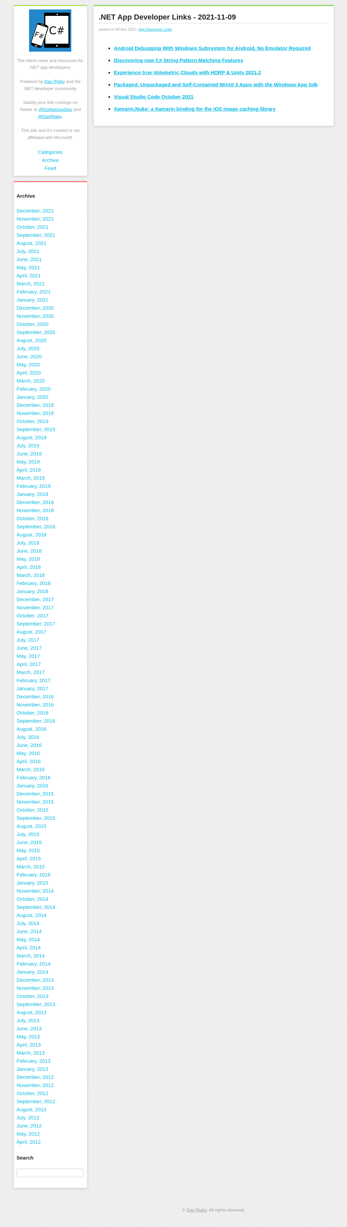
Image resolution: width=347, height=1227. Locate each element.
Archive (50, 160)
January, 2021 (32, 300)
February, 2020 (34, 389)
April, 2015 (29, 858)
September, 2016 (36, 721)
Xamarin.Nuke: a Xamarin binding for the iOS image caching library (194, 109)
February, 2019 (34, 486)
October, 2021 (32, 227)
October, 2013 (32, 996)
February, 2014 (34, 964)
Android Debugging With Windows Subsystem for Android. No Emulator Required (212, 48)
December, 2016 (35, 696)
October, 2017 (32, 615)
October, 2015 (32, 810)
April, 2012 (29, 1142)
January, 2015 (32, 883)
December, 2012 (35, 1077)
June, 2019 (29, 453)
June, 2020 (29, 356)
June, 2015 (29, 842)
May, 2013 (28, 1036)
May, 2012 (28, 1134)
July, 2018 (28, 543)
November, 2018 (35, 510)
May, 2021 (28, 267)
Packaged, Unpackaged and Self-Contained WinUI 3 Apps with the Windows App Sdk (216, 84)
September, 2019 (36, 429)
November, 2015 (35, 802)
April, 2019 (29, 470)
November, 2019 (35, 413)
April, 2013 (29, 1045)
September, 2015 (36, 818)
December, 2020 (35, 308)
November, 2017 (35, 607)
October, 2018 (32, 518)
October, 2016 (32, 713)
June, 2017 (29, 648)
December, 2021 (35, 211)
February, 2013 (34, 1061)
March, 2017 (31, 672)
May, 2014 (28, 939)
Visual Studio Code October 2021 (154, 97)
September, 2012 (36, 1101)
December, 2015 (35, 794)
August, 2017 (31, 632)
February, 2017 (34, 680)
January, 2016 (32, 785)
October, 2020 (32, 324)
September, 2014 (36, 907)
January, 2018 (32, 591)
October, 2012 (32, 1093)
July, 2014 (28, 923)
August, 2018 (31, 534)
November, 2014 (35, 891)
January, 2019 (32, 494)
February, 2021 (34, 292)
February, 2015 (34, 874)
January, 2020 (32, 397)
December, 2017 (35, 599)
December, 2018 (35, 502)
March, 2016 (31, 769)
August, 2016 (31, 729)
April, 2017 (29, 664)
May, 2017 (28, 656)
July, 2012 (28, 1117)
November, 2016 (35, 704)
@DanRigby (49, 116)
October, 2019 (32, 421)
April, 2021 (29, 275)
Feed (50, 168)
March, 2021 (31, 283)
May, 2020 (28, 364)
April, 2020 (29, 372)
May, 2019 (28, 462)
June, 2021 (29, 259)
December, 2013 (35, 980)
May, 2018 (28, 559)
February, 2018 (34, 583)
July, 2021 (28, 251)
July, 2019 (28, 445)
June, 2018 (29, 551)
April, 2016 (29, 761)
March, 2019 (31, 478)
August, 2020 (31, 340)
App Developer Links (155, 29)
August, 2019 (31, 437)
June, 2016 (29, 745)
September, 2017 (36, 623)
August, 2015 (31, 826)
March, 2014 (31, 955)
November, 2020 (35, 316)
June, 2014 (29, 931)
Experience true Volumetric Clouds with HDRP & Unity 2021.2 (187, 72)
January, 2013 (32, 1069)
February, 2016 (34, 777)
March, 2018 (31, 575)
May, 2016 (28, 753)
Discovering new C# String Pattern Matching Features (178, 60)
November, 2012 (35, 1085)
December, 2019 (35, 405)
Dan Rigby (54, 81)
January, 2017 (32, 688)
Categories (50, 152)
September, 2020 (36, 332)
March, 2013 (31, 1053)
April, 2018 (29, 567)
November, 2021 (35, 219)
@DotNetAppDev (55, 109)
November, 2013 (35, 988)
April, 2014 (29, 947)
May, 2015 (28, 850)
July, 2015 (28, 834)
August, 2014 (31, 915)
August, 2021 (31, 243)
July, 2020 (28, 348)
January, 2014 (32, 972)
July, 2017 (28, 640)
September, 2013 (36, 1004)
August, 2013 (31, 1012)
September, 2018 (36, 526)
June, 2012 (29, 1125)
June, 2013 (29, 1028)
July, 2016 (28, 737)
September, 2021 (36, 235)
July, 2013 (28, 1020)
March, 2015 (31, 866)
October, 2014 (32, 899)
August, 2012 (31, 1109)
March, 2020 (31, 381)
